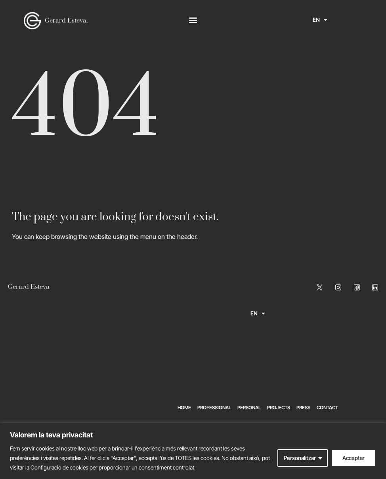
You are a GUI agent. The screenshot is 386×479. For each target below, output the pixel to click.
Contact (327, 407)
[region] (193, 451)
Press (303, 407)
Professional (214, 407)
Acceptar (353, 457)
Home (184, 407)
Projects (278, 407)
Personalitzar (300, 457)
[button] (192, 20)
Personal (249, 407)
